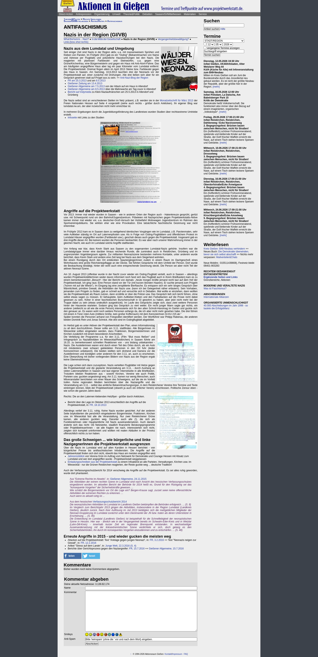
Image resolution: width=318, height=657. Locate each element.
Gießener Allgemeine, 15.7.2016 (166, 548)
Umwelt (116, 14)
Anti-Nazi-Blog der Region (134, 77)
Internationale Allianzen (216, 297)
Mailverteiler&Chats (226, 257)
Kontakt (168, 654)
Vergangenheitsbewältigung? (173, 39)
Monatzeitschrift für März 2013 (176, 100)
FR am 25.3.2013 (77, 80)
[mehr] (216, 86)
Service (203, 14)
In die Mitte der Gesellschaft (106, 39)
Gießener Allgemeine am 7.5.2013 (86, 86)
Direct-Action (66, 14)
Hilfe (222, 29)
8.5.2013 (100, 80)
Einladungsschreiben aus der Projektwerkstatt (92, 461)
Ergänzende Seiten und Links (220, 277)
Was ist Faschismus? (215, 288)
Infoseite (72, 117)
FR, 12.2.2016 (88, 542)
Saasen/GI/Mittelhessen (168, 14)
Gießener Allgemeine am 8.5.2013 (86, 89)
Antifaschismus (114, 21)
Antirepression (83, 14)
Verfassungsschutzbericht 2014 (110, 501)
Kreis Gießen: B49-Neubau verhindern (224, 248)
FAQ (186, 654)
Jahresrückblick (76, 456)
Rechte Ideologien (92, 19)
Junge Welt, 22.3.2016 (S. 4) (120, 545)
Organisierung (101, 14)
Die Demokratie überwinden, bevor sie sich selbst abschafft (226, 253)
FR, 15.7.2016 (137, 548)
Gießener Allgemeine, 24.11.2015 (128, 479)
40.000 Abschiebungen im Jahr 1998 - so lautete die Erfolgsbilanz (226, 307)
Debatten (148, 14)
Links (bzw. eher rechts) (76, 42)
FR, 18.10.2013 (98, 405)
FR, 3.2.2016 (157, 540)
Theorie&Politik (131, 14)
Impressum (177, 654)
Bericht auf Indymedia (79, 92)
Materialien (190, 14)
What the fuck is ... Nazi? (76, 39)
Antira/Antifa (97, 21)
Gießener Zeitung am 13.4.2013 (85, 83)
